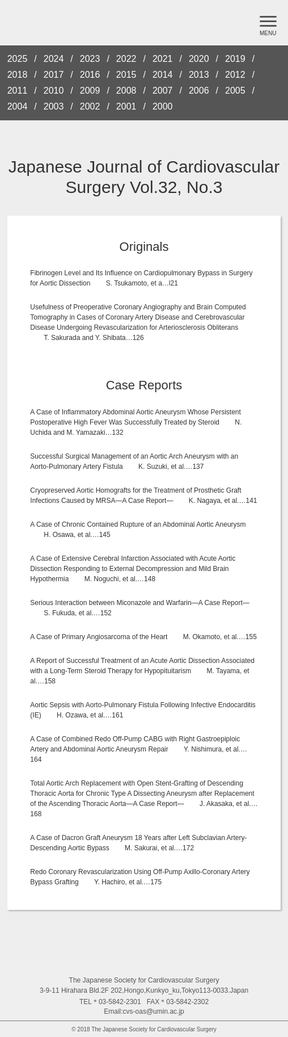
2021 (163, 59)
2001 (126, 106)
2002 (90, 106)
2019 (235, 59)
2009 (90, 90)
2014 (163, 74)
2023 (90, 59)
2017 (54, 74)
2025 (17, 59)
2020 (199, 59)
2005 (235, 90)
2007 (163, 90)
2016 (90, 74)
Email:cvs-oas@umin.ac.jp (144, 1011)
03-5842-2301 (120, 1001)
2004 (17, 106)
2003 (54, 106)
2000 (163, 106)
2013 (199, 74)
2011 (17, 90)
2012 (235, 74)
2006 (199, 90)
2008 (126, 90)
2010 (54, 90)
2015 (126, 74)
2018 (17, 74)
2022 (126, 59)
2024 (54, 59)
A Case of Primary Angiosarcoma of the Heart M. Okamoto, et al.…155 (143, 637)
